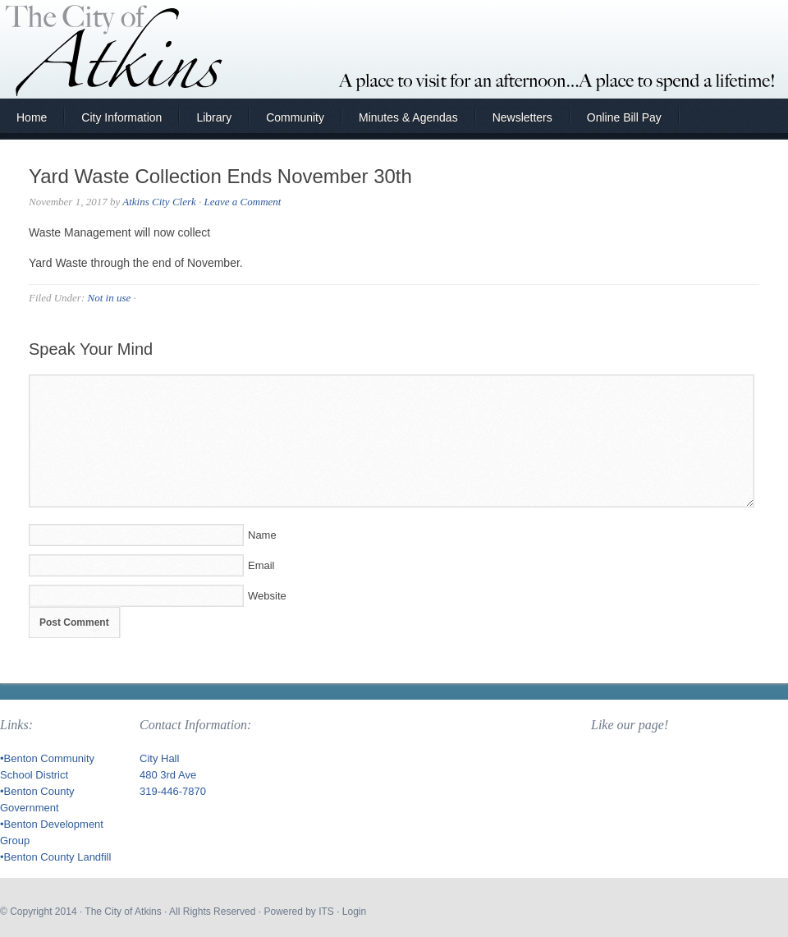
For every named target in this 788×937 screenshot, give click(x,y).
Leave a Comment (243, 201)
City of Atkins (394, 49)
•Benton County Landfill (55, 857)
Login (354, 911)
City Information (121, 117)
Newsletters (522, 117)
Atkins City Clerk (159, 201)
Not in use (109, 298)
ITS (326, 911)
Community (295, 117)
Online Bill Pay (624, 117)
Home (31, 117)
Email (261, 565)
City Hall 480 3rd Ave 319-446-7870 (173, 774)
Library (213, 117)
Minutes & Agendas (408, 117)
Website (267, 596)
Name (262, 535)
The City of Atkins (123, 911)
